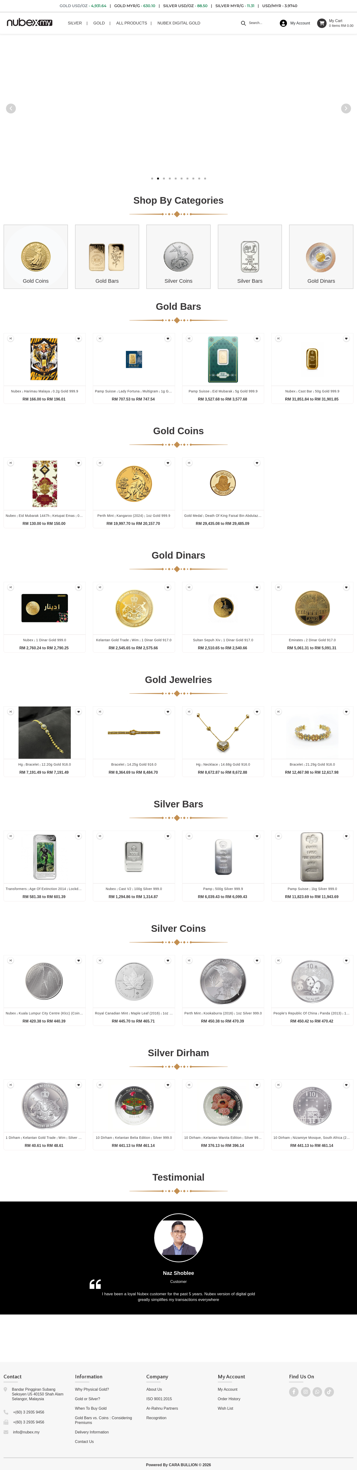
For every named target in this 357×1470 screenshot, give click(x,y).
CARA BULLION (183, 1465)
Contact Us (84, 1442)
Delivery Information (92, 1432)
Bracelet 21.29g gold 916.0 (312, 764)
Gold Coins (36, 281)
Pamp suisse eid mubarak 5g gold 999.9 (223, 391)
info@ (18, 1432)
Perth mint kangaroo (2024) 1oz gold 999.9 (133, 516)
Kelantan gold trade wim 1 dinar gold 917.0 (134, 640)
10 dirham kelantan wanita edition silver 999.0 (223, 1138)
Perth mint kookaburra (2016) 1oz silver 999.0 (223, 1013)
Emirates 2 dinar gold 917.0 (312, 640)
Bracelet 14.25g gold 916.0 (134, 764)
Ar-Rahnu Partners (162, 1408)
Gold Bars (107, 281)
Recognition (156, 1418)
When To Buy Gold (91, 1408)
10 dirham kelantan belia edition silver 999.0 (134, 1138)
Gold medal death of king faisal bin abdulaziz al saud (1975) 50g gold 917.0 (248, 516)
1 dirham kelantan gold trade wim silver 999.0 (46, 1138)
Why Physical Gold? (92, 1389)
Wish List (225, 1408)
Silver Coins (178, 281)
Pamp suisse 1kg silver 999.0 (312, 889)
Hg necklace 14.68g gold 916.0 (223, 764)
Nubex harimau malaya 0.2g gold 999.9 (44, 391)
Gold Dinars (321, 281)
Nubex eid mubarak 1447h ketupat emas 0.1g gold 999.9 (54, 516)
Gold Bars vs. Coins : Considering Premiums (103, 1420)
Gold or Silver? (87, 1399)
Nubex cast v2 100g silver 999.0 (134, 889)
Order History (229, 1399)
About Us (154, 1389)
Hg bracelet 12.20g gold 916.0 (44, 764)
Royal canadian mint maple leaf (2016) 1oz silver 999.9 (142, 1013)
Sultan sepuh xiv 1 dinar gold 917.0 (223, 640)
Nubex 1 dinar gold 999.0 (44, 640)
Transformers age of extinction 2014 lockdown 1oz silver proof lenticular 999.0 (73, 889)
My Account (228, 1389)
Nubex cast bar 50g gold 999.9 (312, 391)
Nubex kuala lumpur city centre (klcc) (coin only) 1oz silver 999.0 (62, 1013)
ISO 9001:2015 (159, 1399)
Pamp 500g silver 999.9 (223, 889)
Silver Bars (249, 281)
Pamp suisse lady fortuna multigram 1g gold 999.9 (139, 391)
